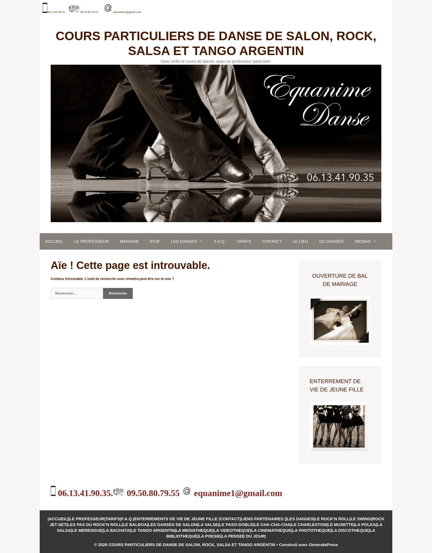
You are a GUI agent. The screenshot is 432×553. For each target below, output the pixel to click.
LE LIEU (300, 241)
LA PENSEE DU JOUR (243, 536)
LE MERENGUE (87, 530)
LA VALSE (208, 524)
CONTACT (272, 241)
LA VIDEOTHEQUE (232, 530)
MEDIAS (368, 241)
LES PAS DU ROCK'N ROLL (95, 524)
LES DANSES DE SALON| (173, 524)
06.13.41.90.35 (56, 11)
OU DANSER (331, 241)
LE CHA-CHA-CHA (272, 524)
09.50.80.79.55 (89, 11)
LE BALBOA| (135, 524)
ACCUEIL (54, 241)
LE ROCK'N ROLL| (333, 518)
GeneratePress (323, 544)
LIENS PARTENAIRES (263, 518)
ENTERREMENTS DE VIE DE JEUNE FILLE (176, 518)
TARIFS (244, 241)
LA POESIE (209, 536)
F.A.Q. (220, 241)
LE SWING (361, 518)
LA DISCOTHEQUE (350, 530)
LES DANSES (190, 241)
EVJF (155, 241)
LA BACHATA (116, 530)
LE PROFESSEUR (91, 241)
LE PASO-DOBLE (236, 524)
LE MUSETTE (341, 524)
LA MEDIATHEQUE (194, 530)
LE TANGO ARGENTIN (152, 530)
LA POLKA (365, 524)
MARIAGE (129, 241)
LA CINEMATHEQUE (271, 530)
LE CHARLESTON (308, 524)
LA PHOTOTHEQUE (311, 530)
